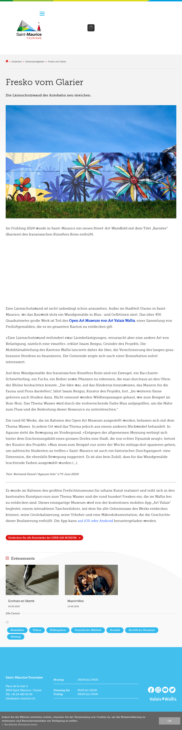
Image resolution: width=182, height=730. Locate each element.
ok (170, 720)
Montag (58, 679)
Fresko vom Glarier (57, 61)
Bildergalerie (58, 630)
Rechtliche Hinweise (142, 630)
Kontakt (115, 630)
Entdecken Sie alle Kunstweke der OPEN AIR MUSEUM (42, 537)
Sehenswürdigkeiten (34, 61)
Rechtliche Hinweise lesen (20, 724)
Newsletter (17, 630)
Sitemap (16, 636)
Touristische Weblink (88, 630)
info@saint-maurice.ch (20, 698)
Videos (37, 630)
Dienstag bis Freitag (61, 692)
